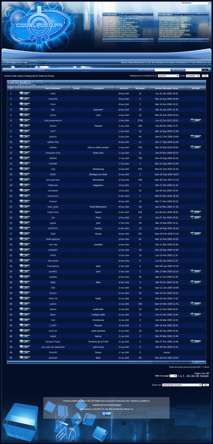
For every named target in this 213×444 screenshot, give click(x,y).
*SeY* (53, 131)
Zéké (52, 234)
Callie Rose (53, 212)
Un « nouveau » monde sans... (127, 26)
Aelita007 (53, 250)
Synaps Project (52, 341)
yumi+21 (53, 331)
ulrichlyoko (53, 190)
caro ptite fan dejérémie (53, 347)
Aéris (52, 93)
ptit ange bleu (53, 180)
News (123, 62)
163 (197, 376)
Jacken (53, 126)
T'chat (193, 62)
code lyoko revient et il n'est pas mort (174, 30)
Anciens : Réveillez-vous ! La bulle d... (175, 20)
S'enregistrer (38, 70)
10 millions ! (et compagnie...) (125, 22)
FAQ (130, 62)
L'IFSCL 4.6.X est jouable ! (121, 24)
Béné (53, 314)
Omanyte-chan (53, 153)
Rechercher (139, 62)
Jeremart (53, 358)
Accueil (5, 62)
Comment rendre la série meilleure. (173, 26)
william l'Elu (53, 142)
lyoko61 (53, 136)
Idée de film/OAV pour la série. (171, 32)
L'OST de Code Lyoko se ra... (127, 18)
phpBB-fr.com (145, 401)
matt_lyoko (53, 207)
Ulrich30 (53, 352)
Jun (53, 217)
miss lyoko (53, 260)
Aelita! (53, 336)
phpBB (74, 401)
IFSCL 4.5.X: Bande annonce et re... (125, 34)
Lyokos (53, 304)
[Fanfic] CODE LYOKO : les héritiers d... (175, 18)
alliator (53, 309)
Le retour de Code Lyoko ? (126, 28)
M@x (53, 282)
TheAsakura (53, 266)
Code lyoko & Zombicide (169, 28)
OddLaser (53, 185)
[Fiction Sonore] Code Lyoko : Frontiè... (175, 34)
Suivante (204, 376)
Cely (53, 169)
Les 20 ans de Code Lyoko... (126, 30)
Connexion (26, 70)
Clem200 (53, 99)
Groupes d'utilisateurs (177, 62)
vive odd (53, 244)
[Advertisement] (106, 428)
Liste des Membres (155, 62)
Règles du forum (19, 62)
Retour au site (204, 62)
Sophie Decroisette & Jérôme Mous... (123, 36)
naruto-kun (53, 196)
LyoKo (53, 115)
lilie (53, 109)
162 (192, 376)
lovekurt (53, 201)
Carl (53, 320)
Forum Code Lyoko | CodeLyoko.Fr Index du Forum (29, 76)
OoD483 (53, 163)
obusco (53, 293)
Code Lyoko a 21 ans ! (117, 20)
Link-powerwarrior (53, 120)
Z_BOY (53, 325)
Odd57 (53, 174)
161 (188, 376)
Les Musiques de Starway (170, 36)
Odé (53, 287)
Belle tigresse (53, 239)
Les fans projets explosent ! (126, 32)
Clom (53, 104)
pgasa (53, 223)
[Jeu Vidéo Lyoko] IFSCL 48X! (171, 22)
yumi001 (53, 271)
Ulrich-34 (53, 298)
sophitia (53, 277)
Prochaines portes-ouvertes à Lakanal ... (176, 24)
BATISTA (53, 228)
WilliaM (53, 158)
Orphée (53, 147)
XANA (53, 255)
